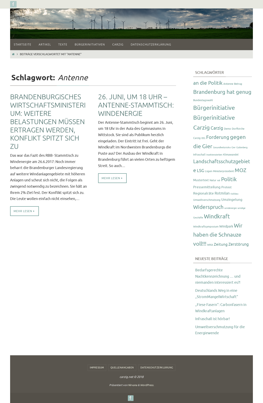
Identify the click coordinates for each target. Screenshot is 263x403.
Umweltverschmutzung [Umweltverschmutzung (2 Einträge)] (207, 200)
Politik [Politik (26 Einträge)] (229, 179)
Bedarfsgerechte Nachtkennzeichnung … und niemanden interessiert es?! (218, 276)
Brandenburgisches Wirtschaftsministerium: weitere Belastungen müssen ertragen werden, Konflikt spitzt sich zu (48, 122)
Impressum (97, 367)
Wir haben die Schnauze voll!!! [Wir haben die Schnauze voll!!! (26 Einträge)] (217, 234)
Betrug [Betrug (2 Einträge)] (238, 84)
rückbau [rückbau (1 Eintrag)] (234, 194)
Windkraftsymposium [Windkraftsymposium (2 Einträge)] (205, 226)
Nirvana (132, 385)
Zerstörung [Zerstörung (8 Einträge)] (238, 244)
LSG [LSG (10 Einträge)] (200, 170)
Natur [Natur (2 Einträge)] (213, 180)
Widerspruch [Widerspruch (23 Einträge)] (208, 207)
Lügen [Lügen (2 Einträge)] (208, 171)
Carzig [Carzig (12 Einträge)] (217, 128)
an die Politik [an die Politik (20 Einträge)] (208, 83)
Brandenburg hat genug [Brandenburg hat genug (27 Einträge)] (222, 92)
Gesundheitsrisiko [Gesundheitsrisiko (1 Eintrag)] (222, 147)
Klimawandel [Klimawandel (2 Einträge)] (231, 154)
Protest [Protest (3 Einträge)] (226, 187)
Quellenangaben (122, 367)
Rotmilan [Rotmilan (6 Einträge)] (222, 193)
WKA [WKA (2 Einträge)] (210, 244)
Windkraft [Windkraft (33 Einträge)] (217, 216)
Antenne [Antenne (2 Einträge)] (228, 84)
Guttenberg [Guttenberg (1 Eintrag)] (241, 147)
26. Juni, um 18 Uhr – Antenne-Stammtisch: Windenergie (136, 105)
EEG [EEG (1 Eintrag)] (203, 138)
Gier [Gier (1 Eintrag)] (233, 147)
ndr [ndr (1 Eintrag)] (218, 180)
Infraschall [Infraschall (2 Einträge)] (199, 154)
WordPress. (147, 385)
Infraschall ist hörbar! (212, 319)
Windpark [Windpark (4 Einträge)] (226, 226)
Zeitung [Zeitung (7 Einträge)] (221, 244)
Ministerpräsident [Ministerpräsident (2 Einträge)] (223, 171)
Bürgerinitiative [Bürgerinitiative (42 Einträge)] (214, 108)
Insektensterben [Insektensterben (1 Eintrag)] (214, 154)
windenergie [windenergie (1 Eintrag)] (230, 208)
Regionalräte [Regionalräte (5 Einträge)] (203, 193)
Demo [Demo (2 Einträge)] (227, 128)
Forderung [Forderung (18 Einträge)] (217, 137)
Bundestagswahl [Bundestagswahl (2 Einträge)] (203, 100)
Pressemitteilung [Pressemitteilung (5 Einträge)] (207, 187)
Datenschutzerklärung (156, 367)
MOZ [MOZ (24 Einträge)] (240, 170)
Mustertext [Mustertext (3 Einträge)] (201, 180)
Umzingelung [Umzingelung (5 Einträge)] (231, 199)
